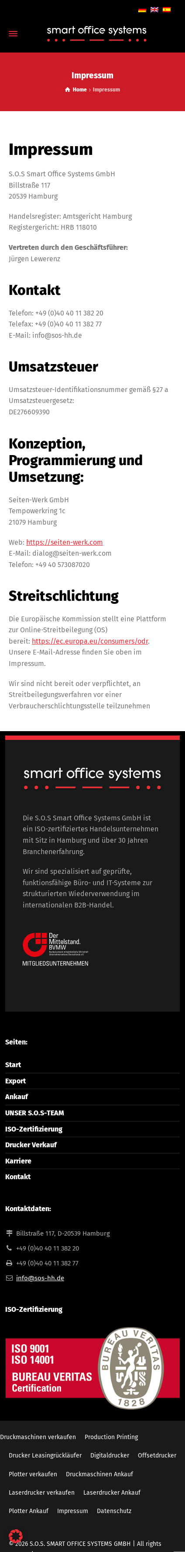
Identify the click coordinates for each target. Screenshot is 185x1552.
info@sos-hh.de (40, 1278)
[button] (15, 1536)
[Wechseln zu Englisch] (154, 9)
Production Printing (111, 1437)
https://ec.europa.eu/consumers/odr (90, 641)
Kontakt (18, 1177)
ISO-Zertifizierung (33, 1129)
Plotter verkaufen (33, 1474)
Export (15, 1081)
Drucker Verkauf (31, 1145)
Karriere (18, 1161)
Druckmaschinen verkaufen (38, 1437)
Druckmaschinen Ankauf (99, 1474)
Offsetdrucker (157, 1455)
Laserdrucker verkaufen (42, 1492)
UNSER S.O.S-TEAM (34, 1113)
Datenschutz (114, 1511)
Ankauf (16, 1097)
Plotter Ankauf (28, 1511)
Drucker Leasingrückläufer (45, 1455)
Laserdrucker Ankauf (111, 1492)
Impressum (72, 1511)
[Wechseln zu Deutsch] (142, 9)
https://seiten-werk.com (64, 542)
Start (13, 1065)
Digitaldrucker (109, 1455)
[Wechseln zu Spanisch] (167, 9)
